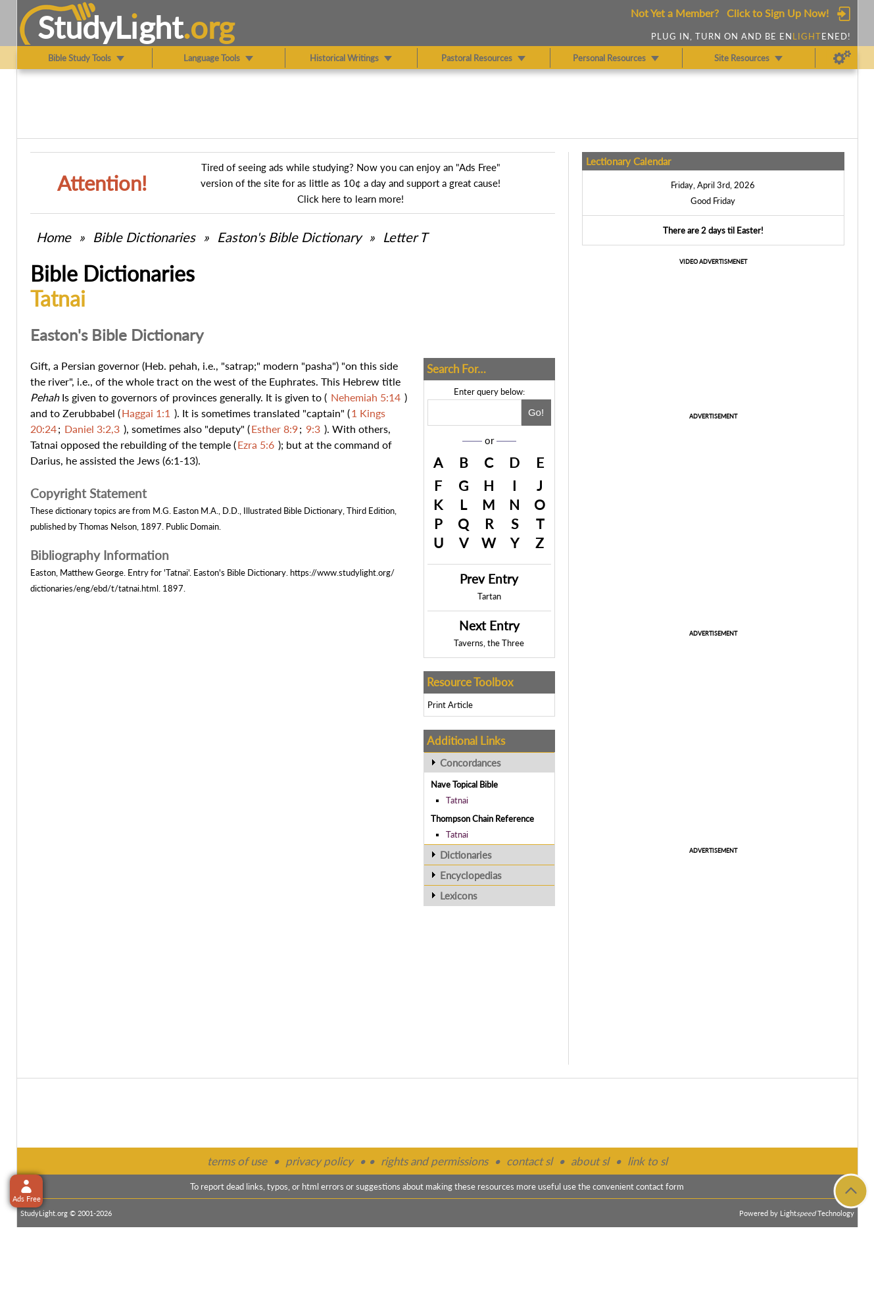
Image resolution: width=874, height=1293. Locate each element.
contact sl (529, 1161)
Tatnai (457, 800)
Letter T (405, 237)
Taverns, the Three (489, 643)
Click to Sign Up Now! (778, 13)
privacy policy (319, 1161)
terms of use (237, 1161)
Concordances (470, 763)
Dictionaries (466, 855)
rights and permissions (434, 1161)
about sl (590, 1161)
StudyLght (110, 27)
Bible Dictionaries (144, 237)
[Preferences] (842, 58)
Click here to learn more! (350, 199)
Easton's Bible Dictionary (289, 237)
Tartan (489, 596)
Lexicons (458, 895)
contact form (660, 1186)
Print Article (450, 704)
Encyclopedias (471, 875)
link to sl (647, 1161)
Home (53, 237)
